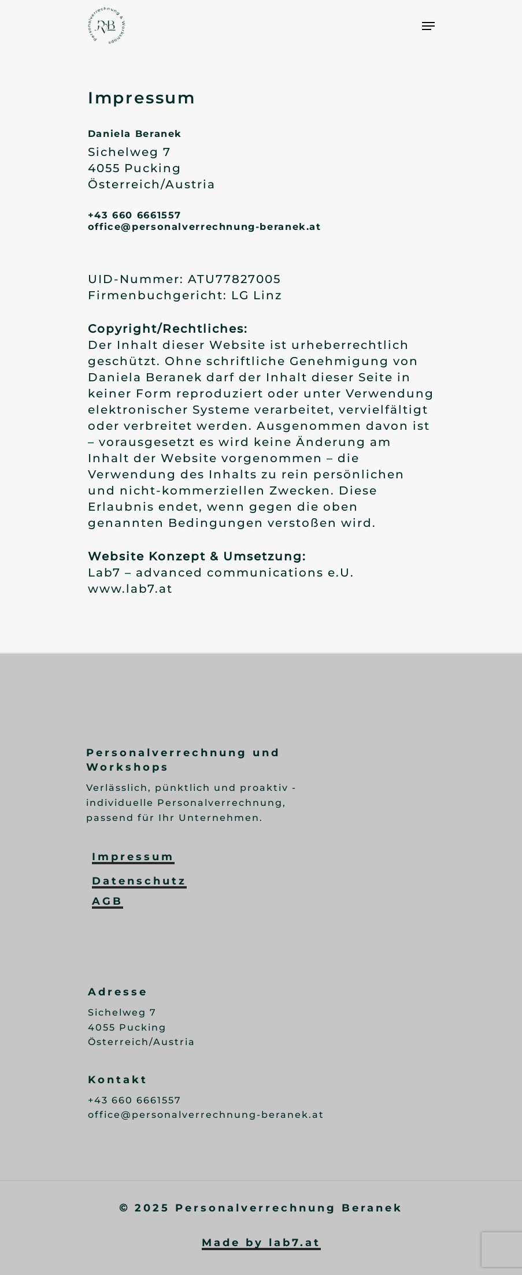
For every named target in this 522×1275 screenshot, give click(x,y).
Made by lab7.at (261, 1242)
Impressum (133, 856)
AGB (107, 901)
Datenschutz (139, 881)
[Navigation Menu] (428, 26)
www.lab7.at (130, 589)
